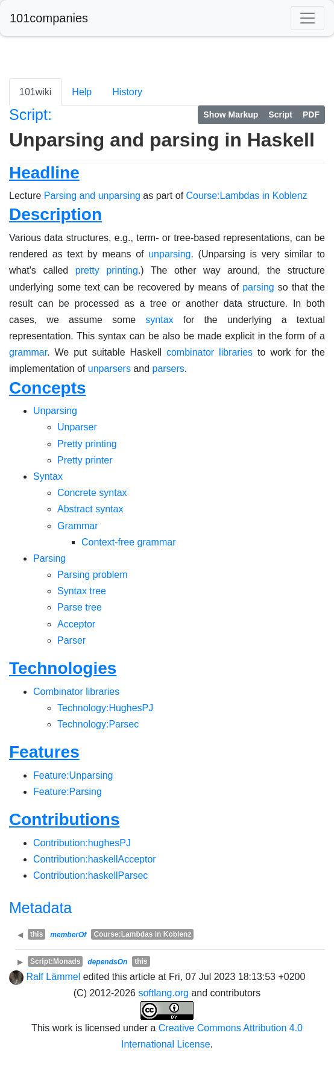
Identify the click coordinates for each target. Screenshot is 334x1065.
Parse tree (79, 607)
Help (82, 92)
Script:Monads (55, 961)
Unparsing (55, 411)
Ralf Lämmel (53, 977)
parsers (168, 368)
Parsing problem (92, 575)
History (127, 92)
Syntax (48, 476)
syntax (159, 320)
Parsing (49, 558)
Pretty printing (87, 444)
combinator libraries (209, 352)
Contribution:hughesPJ (82, 843)
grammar (28, 352)
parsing (258, 287)
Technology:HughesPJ (105, 708)
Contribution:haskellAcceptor (94, 859)
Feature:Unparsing (73, 775)
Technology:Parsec (98, 724)
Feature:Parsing (67, 792)
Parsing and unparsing (92, 195)
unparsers (109, 368)
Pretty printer (85, 460)
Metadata (40, 907)
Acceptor (76, 624)
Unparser (77, 427)
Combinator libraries (76, 691)
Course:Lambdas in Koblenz (246, 195)
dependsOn (107, 962)
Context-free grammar (128, 542)
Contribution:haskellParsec (90, 875)
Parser (71, 640)
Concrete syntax (92, 493)
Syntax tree (81, 591)
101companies (49, 18)
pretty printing (106, 270)
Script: (30, 114)
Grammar (77, 526)
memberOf (68, 935)
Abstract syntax (90, 509)
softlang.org (163, 993)
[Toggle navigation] (307, 18)
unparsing (169, 254)
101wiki (35, 92)
